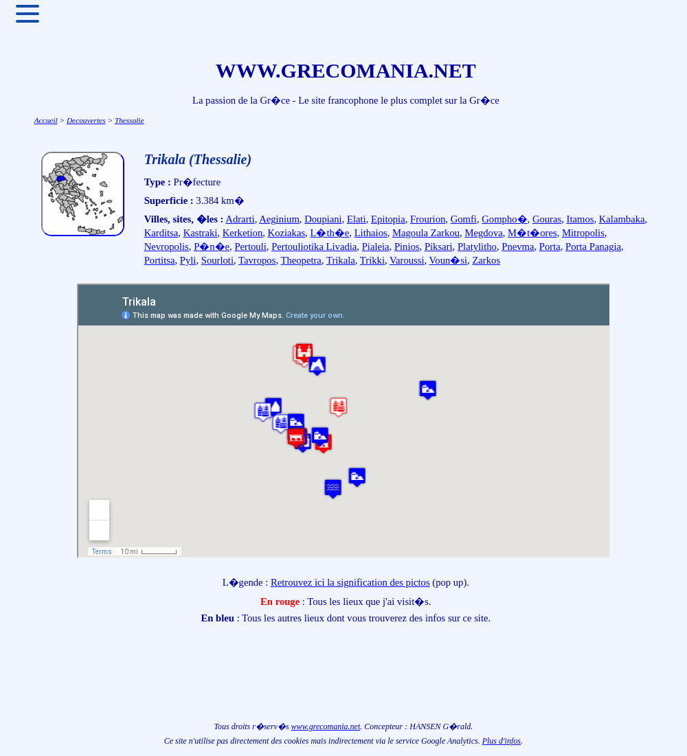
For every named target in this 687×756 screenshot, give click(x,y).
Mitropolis (583, 232)
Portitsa (159, 260)
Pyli (188, 260)
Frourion (427, 219)
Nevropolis (166, 246)
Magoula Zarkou (426, 232)
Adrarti (239, 219)
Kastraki (200, 232)
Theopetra (300, 260)
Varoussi (407, 260)
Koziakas (287, 232)
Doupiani (323, 219)
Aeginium (279, 219)
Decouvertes (86, 120)
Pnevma (518, 246)
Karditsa (161, 232)
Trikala (340, 260)
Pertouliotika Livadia (314, 246)
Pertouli (250, 246)
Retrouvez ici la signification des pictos (350, 582)
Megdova (483, 232)
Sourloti (217, 260)
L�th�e (329, 232)
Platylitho (477, 246)
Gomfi (464, 219)
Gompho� (504, 219)
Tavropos (256, 260)
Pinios (407, 246)
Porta (550, 246)
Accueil (46, 120)
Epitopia (388, 219)
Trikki (372, 260)
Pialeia (376, 246)
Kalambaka (622, 219)
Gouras (546, 219)
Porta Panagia (593, 246)
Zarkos (486, 260)
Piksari (439, 246)
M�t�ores (532, 232)
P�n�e (211, 246)
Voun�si (448, 260)
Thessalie (129, 120)
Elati (356, 219)
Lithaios (370, 232)
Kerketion (243, 232)
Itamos (580, 219)
